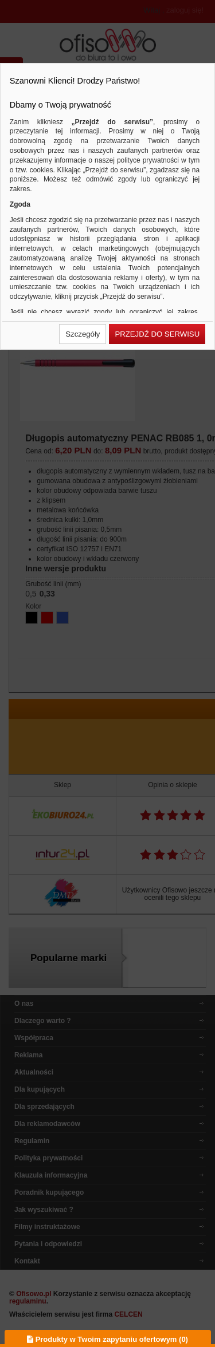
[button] (82, 334)
